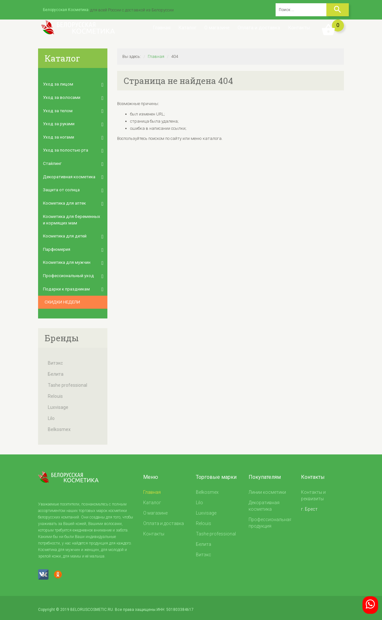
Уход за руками (58, 123)
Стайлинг (52, 162)
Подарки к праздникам (66, 285)
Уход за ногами (58, 136)
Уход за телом (57, 110)
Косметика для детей (64, 233)
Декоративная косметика (69, 175)
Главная (162, 28)
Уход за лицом (57, 84)
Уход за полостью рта (65, 149)
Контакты (299, 28)
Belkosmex (59, 426)
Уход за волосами (61, 97)
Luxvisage (58, 404)
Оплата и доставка (259, 28)
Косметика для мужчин (66, 259)
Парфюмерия (56, 246)
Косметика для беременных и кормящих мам (72, 217)
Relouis (55, 393)
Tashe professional (67, 381)
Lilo (51, 415)
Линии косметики (267, 489)
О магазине (217, 28)
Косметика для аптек (64, 201)
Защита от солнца (61, 188)
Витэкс (55, 359)
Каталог (187, 28)
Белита (55, 370)
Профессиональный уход (68, 272)
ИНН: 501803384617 (175, 606)
